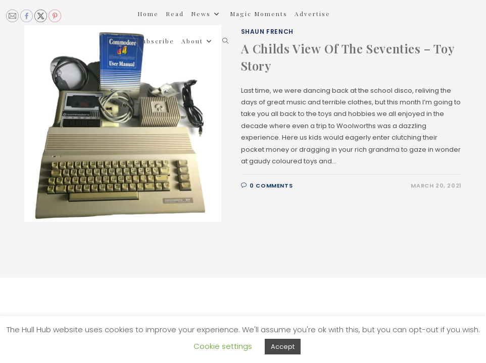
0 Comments (271, 186)
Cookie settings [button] (222, 346)
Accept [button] (283, 346)
